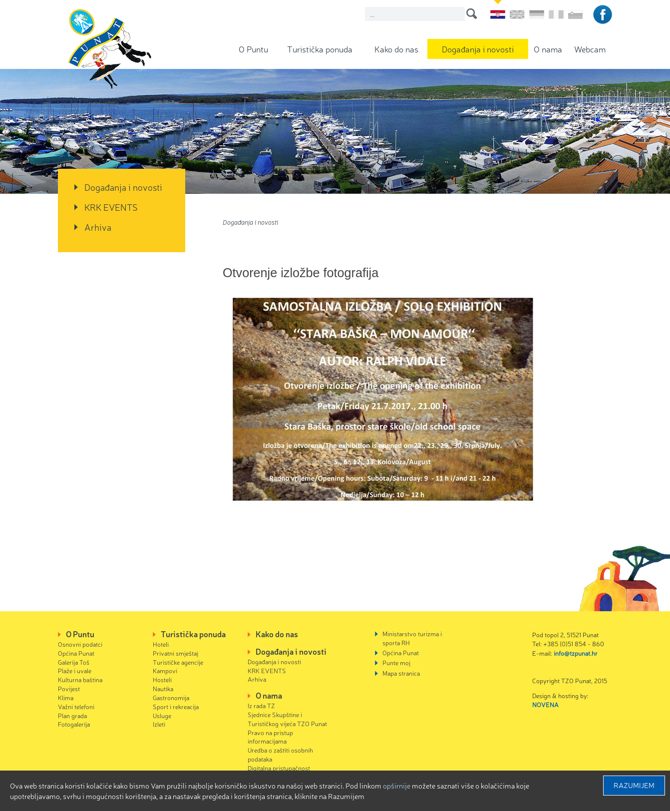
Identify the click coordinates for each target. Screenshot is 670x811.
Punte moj (396, 662)
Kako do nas (396, 48)
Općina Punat (76, 653)
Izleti (159, 724)
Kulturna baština (80, 679)
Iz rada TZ (261, 705)
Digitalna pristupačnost (279, 768)
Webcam (590, 48)
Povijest (69, 688)
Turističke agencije (178, 662)
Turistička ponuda (319, 48)
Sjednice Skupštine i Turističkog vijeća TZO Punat (287, 719)
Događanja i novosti (478, 48)
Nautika (163, 688)
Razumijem (634, 785)
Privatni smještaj (175, 653)
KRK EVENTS (111, 207)
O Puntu (253, 48)
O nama (548, 48)
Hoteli (161, 644)
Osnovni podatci (80, 644)
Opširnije (396, 786)
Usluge (162, 715)
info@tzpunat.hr (576, 653)
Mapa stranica (401, 673)
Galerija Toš (73, 662)
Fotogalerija (74, 724)
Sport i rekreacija (176, 706)
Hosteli (162, 679)
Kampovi (165, 670)
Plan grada (72, 715)
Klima (65, 697)
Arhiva (97, 227)
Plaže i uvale (74, 670)
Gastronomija (171, 697)
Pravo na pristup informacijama (270, 737)
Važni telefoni (76, 706)
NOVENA (545, 704)
